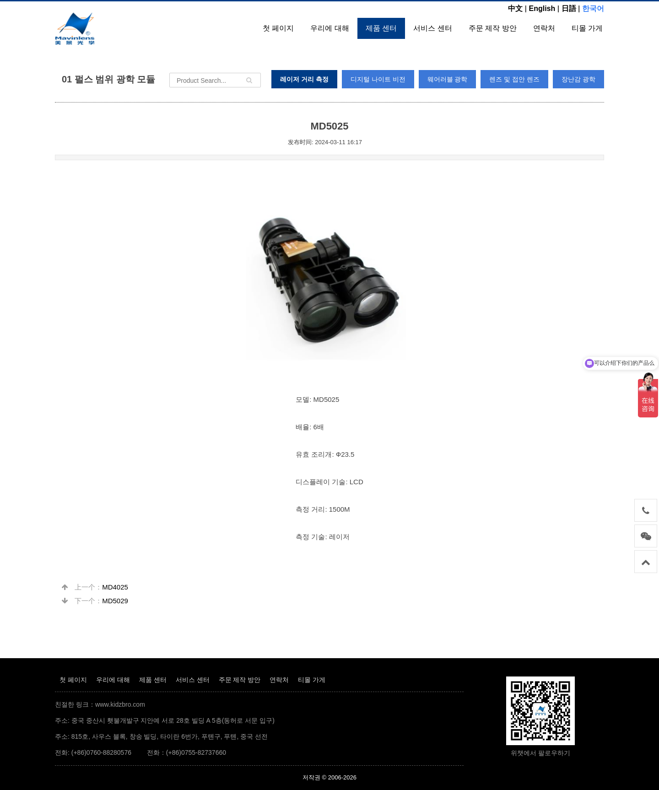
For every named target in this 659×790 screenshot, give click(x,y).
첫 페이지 (278, 28)
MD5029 (115, 601)
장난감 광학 (578, 79)
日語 (569, 8)
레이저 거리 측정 (304, 79)
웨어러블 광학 (447, 79)
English (542, 8)
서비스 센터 (432, 28)
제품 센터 (381, 28)
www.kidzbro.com (120, 704)
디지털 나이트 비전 (378, 79)
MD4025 (115, 587)
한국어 (593, 8)
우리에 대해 (329, 28)
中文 (515, 8)
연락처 (544, 28)
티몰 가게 (587, 28)
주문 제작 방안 (493, 28)
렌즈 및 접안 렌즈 (514, 79)
